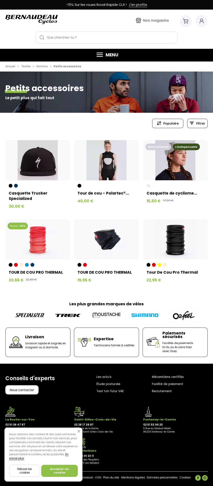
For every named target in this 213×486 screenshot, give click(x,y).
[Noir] (10, 186)
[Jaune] (159, 265)
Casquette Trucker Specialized (29, 195)
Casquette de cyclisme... (173, 193)
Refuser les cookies (24, 470)
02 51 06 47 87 (15, 425)
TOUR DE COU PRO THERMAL (37, 272)
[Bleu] (27, 265)
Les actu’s (104, 377)
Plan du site (104, 477)
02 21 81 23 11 (85, 456)
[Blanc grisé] (148, 186)
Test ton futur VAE (110, 391)
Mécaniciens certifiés (168, 377)
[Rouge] (16, 265)
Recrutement (162, 391)
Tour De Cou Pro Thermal (173, 272)
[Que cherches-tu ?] (106, 37)
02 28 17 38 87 (84, 425)
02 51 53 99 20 (153, 425)
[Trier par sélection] (167, 123)
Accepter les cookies (59, 470)
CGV (90, 477)
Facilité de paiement (168, 384)
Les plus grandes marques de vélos (106, 304)
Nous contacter (22, 390)
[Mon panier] (186, 21)
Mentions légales (127, 477)
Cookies (184, 477)
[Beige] (21, 265)
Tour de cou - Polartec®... (104, 193)
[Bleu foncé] (16, 186)
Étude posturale (108, 384)
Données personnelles (158, 477)
